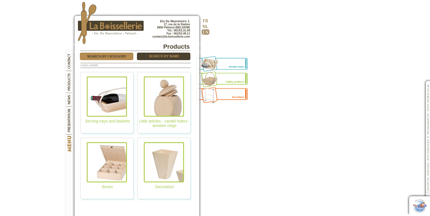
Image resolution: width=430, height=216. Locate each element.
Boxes (107, 185)
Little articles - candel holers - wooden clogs (164, 121)
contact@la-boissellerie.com (171, 36)
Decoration (164, 185)
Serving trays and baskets (107, 119)
